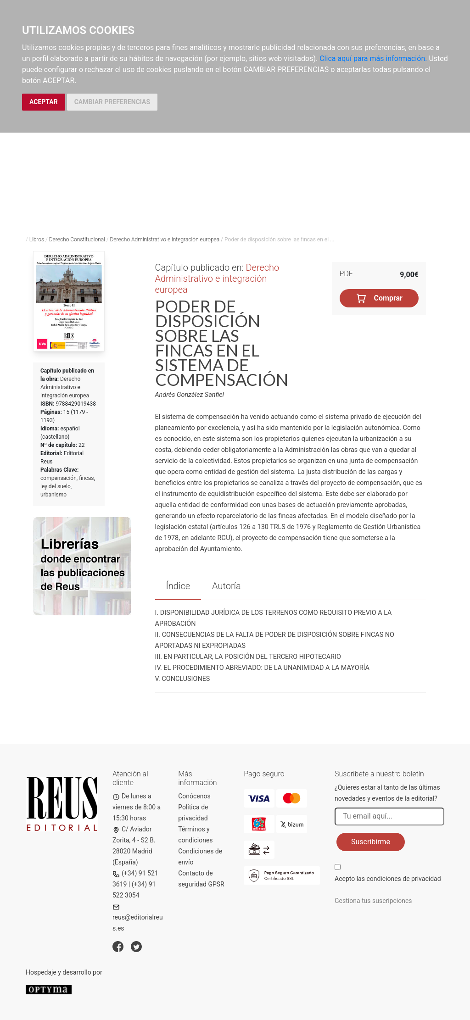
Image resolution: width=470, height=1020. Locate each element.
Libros (36, 239)
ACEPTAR (43, 102)
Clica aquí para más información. (373, 58)
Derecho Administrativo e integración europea (164, 239)
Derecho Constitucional (77, 239)
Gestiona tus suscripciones (373, 900)
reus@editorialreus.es (137, 917)
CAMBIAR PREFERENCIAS (112, 102)
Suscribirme (370, 841)
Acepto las (388, 878)
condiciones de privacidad (403, 878)
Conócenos (194, 796)
